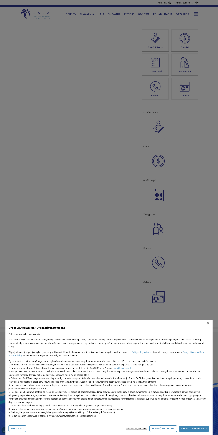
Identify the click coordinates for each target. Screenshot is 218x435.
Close (208, 323)
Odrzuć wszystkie (163, 428)
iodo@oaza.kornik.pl (124, 368)
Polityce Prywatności (142, 352)
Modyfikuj (17, 428)
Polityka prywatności (136, 428)
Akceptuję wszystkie (194, 428)
